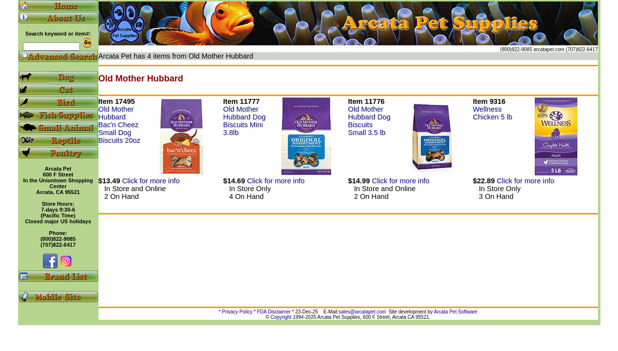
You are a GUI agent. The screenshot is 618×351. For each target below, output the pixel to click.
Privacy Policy (237, 311)
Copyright (281, 317)
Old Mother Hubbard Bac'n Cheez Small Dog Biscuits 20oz (119, 124)
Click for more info (150, 181)
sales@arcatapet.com (362, 311)
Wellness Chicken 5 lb (493, 113)
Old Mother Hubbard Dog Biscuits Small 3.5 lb (369, 120)
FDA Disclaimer (274, 311)
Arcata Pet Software (456, 311)
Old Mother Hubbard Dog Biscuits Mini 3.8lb (244, 120)
